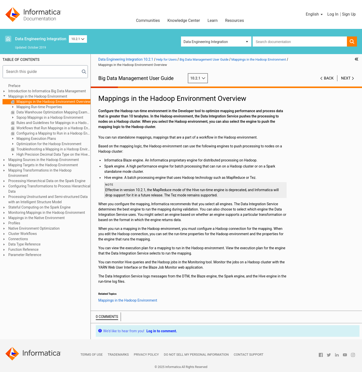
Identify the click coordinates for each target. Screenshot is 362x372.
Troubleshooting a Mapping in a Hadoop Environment (53, 149)
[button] (314, 14)
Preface (14, 86)
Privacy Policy (146, 354)
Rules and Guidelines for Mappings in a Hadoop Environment (53, 123)
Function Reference (23, 249)
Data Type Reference (24, 244)
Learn (212, 20)
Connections (18, 239)
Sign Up (349, 14)
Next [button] (346, 78)
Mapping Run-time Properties (39, 107)
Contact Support (248, 354)
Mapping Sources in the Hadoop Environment (43, 160)
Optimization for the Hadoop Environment (48, 144)
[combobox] (300, 41)
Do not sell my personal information (196, 354)
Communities (148, 20)
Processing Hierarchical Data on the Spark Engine (46, 181)
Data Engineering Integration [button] (206, 42)
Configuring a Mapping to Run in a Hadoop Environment (53, 133)
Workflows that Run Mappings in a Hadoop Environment (53, 128)
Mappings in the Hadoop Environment (37, 96)
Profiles (14, 223)
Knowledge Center (183, 20)
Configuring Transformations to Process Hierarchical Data (49, 188)
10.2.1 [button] (77, 39)
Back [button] (329, 78)
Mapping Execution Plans (36, 139)
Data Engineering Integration (40, 38)
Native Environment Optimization (34, 228)
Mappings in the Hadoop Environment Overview (53, 102)
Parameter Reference (24, 255)
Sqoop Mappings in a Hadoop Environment (49, 117)
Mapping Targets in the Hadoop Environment (43, 165)
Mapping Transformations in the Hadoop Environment (40, 173)
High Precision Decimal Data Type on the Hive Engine (49, 154)
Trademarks (118, 354)
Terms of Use (91, 354)
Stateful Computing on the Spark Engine (39, 207)
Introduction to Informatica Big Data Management (47, 91)
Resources (234, 20)
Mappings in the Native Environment (36, 218)
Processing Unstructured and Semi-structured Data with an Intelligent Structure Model (48, 199)
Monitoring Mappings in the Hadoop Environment (46, 213)
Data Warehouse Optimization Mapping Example (53, 112)
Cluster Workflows (22, 234)
